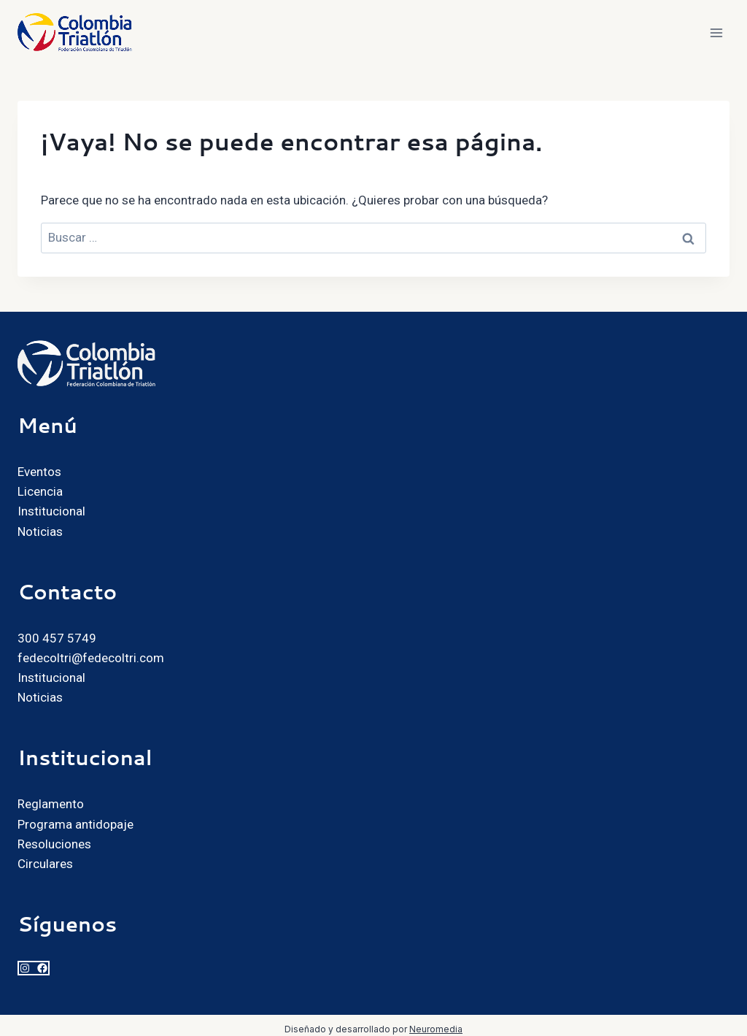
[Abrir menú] (716, 32)
